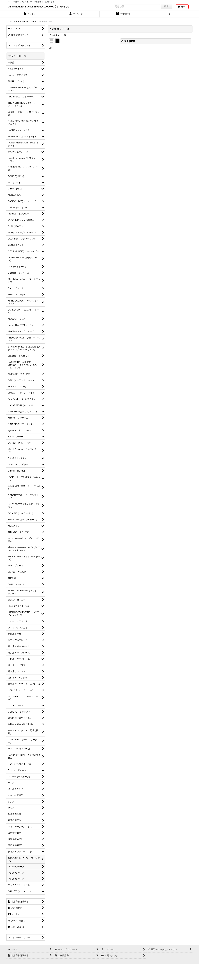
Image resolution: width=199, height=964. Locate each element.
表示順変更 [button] (128, 41)
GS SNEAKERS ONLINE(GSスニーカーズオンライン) (38, 6)
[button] (169, 14)
